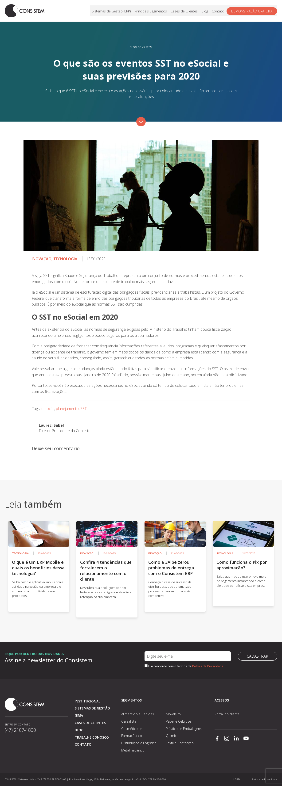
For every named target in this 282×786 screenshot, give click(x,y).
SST (83, 408)
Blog (205, 11)
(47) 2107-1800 (20, 730)
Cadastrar (257, 656)
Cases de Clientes (184, 11)
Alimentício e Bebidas (137, 714)
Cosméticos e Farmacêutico (131, 732)
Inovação (41, 258)
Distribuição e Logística (138, 743)
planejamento (67, 408)
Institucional (87, 701)
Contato (218, 11)
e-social (47, 408)
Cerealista (128, 721)
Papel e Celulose (178, 721)
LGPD (236, 779)
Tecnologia (65, 258)
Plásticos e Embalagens (184, 728)
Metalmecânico (133, 750)
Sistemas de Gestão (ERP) (111, 11)
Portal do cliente (227, 714)
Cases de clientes (90, 723)
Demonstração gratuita (252, 11)
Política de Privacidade (207, 666)
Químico (172, 735)
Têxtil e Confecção (180, 743)
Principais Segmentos (151, 11)
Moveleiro (173, 714)
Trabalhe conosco (92, 737)
